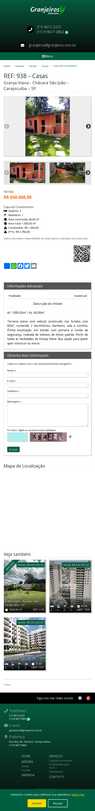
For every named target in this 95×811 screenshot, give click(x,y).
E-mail (11, 381)
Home (7, 66)
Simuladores (56, 771)
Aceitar (36, 803)
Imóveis (20, 66)
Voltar (7, 684)
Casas (45, 66)
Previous (6, 126)
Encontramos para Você (59, 766)
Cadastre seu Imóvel (60, 760)
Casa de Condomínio (65, 66)
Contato (56, 777)
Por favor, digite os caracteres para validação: (31, 430)
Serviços (56, 756)
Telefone (13, 391)
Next (88, 126)
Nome (11, 370)
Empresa (28, 775)
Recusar (58, 803)
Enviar (13, 449)
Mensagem (14, 401)
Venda (33, 66)
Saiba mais (77, 794)
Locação (26, 770)
